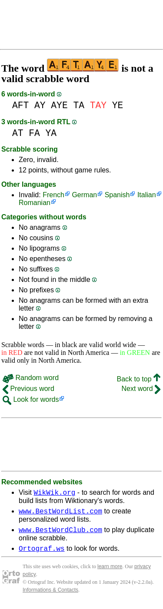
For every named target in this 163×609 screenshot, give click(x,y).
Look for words (31, 399)
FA (34, 133)
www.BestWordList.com (60, 513)
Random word (31, 377)
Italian (146, 195)
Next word (141, 388)
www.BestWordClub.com (60, 533)
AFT (20, 105)
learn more (109, 572)
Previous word (28, 388)
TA (78, 105)
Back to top (139, 379)
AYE (59, 105)
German (84, 195)
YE (117, 105)
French (53, 195)
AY (40, 105)
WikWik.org (54, 493)
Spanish (117, 195)
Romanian (34, 202)
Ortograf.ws (42, 553)
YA (51, 133)
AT (17, 133)
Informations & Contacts (50, 595)
